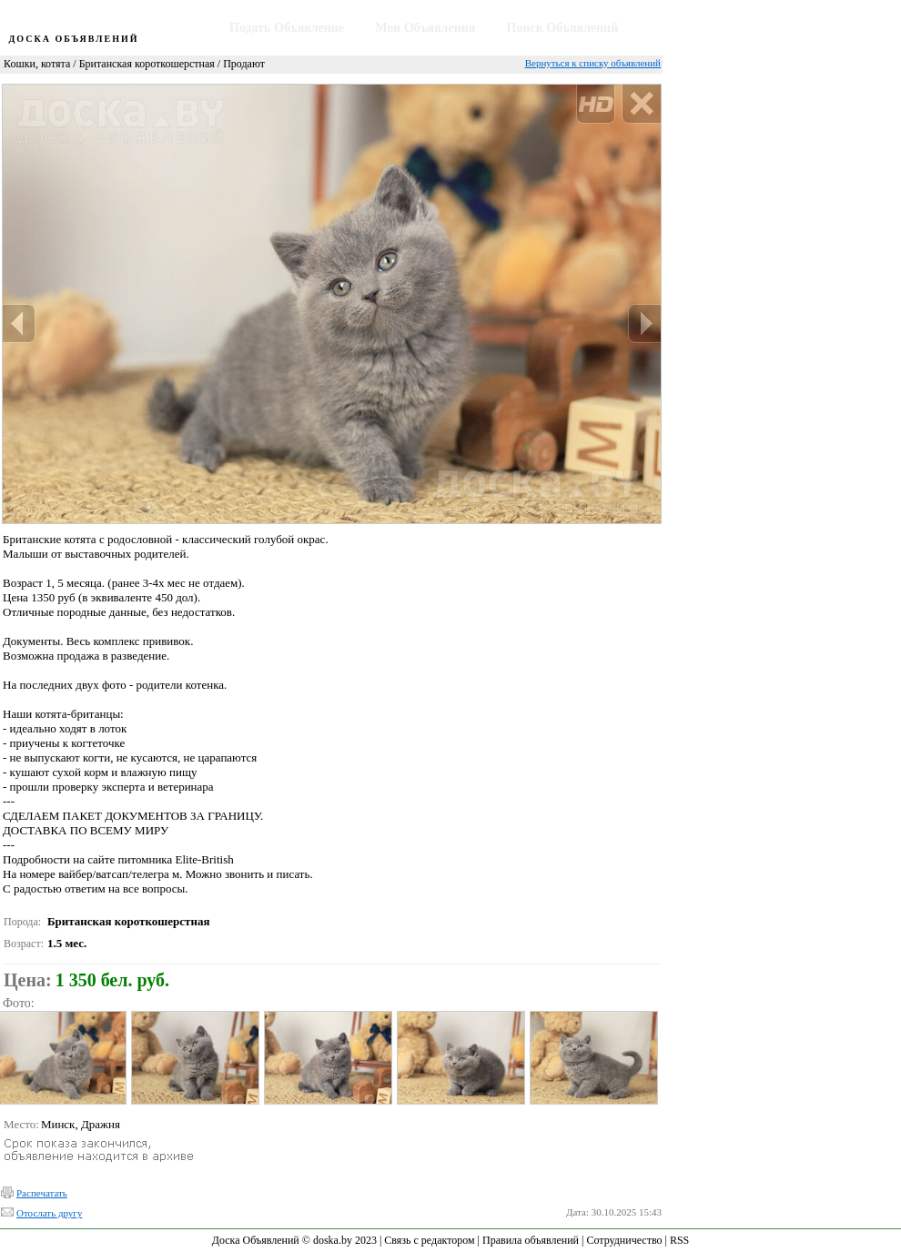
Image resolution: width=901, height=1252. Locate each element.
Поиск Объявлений (563, 28)
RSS (679, 1240)
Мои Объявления (425, 28)
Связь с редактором (429, 1240)
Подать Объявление (286, 28)
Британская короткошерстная (147, 63)
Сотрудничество (624, 1240)
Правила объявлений (530, 1240)
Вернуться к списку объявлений (593, 62)
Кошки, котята (37, 63)
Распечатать (41, 1192)
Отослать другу (49, 1212)
